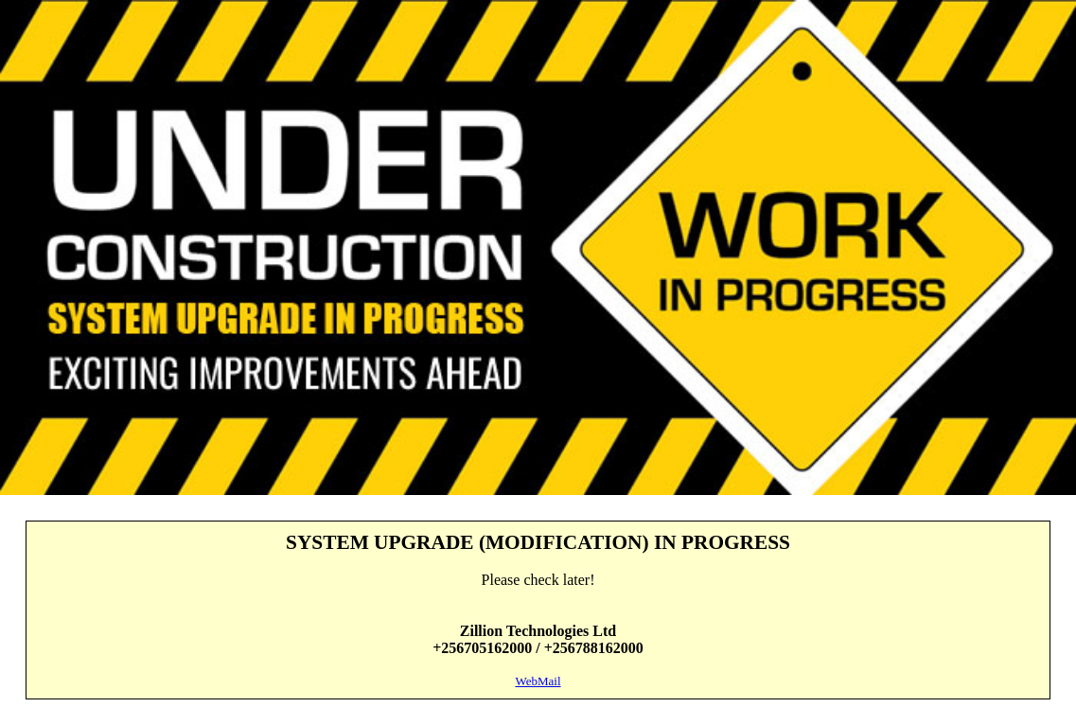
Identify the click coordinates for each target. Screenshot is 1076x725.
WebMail (537, 681)
